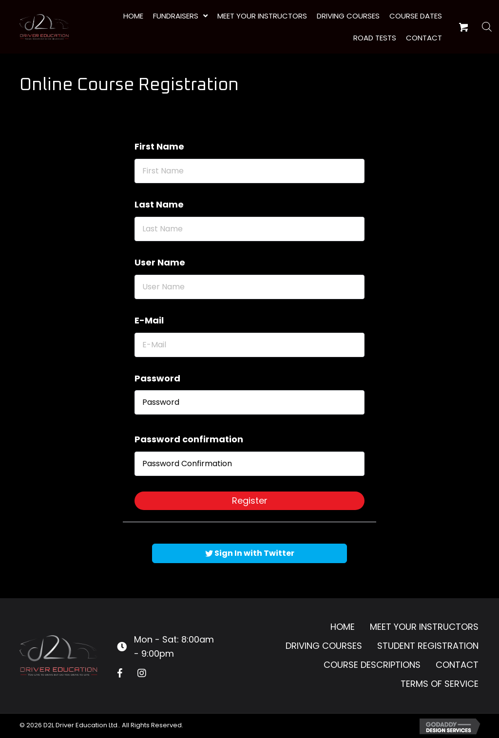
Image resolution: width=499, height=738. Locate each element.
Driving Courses (324, 646)
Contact (457, 665)
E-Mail (149, 320)
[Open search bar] (487, 26)
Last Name (159, 204)
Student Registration (428, 646)
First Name (159, 146)
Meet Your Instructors (424, 627)
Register (250, 500)
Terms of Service (440, 684)
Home (342, 627)
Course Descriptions (372, 665)
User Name (159, 262)
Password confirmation (188, 439)
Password (157, 378)
